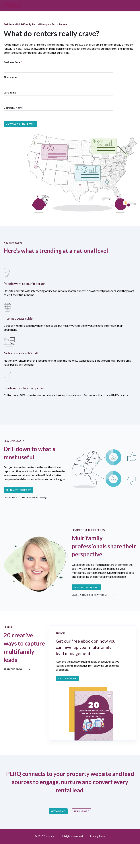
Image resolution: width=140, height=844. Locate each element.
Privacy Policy (98, 836)
